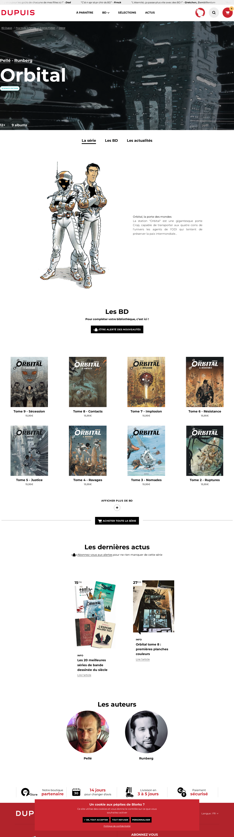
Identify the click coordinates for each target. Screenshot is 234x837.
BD (104, 12)
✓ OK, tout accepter (96, 820)
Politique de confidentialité (117, 826)
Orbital (62, 28)
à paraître (84, 12)
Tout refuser (120, 820)
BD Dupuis (6, 28)
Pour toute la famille (26, 28)
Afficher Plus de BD (117, 508)
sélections (127, 12)
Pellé (5, 60)
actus (150, 12)
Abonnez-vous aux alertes (94, 556)
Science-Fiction (47, 28)
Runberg (23, 60)
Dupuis (18, 12)
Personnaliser (141, 820)
